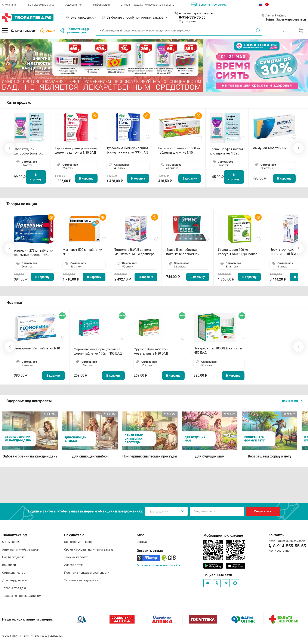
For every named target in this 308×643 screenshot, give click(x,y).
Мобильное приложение (223, 535)
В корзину (35, 177)
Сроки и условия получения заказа (89, 549)
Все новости (292, 400)
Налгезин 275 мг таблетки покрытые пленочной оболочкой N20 (33, 253)
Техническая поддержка (81, 580)
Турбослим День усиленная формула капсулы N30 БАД (76, 150)
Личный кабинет (76, 557)
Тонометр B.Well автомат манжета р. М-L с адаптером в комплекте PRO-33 (135, 252)
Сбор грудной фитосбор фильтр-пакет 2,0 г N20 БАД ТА (28, 151)
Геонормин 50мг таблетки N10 (37, 348)
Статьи (142, 542)
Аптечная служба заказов (20, 549)
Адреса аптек (73, 4)
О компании (9, 4)
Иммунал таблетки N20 (270, 148)
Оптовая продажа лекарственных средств (147, 4)
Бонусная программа (209, 4)
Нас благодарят (13, 557)
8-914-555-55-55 (192, 17)
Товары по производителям (21, 595)
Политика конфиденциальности (86, 572)
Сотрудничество (13, 572)
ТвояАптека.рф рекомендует (74, 30)
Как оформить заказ (41, 4)
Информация (101, 4)
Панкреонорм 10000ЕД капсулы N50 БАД (218, 350)
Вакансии (9, 565)
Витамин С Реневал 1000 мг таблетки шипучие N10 (179, 150)
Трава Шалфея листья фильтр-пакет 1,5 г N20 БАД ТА (226, 151)
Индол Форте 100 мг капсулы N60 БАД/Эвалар (237, 252)
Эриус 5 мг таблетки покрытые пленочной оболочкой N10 (183, 252)
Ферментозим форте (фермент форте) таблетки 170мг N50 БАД (98, 351)
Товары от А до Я (14, 588)
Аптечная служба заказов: (196, 13)
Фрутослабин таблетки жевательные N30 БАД (151, 351)
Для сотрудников (14, 580)
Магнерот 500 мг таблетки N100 (82, 252)
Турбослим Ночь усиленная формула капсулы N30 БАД (127, 150)
